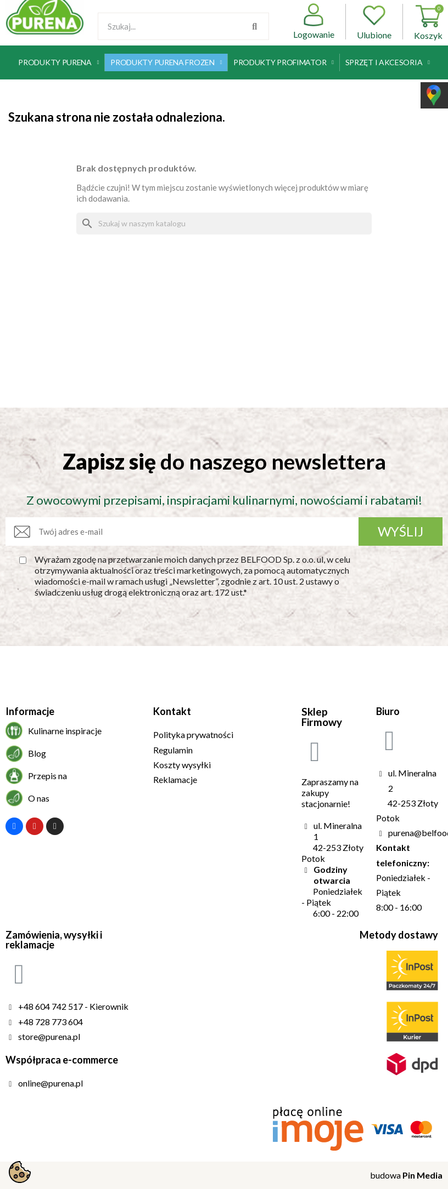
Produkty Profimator (283, 62)
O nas (38, 798)
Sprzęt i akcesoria (387, 62)
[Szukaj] (224, 224)
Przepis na (47, 775)
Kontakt (172, 711)
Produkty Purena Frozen (166, 62)
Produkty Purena (58, 62)
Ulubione (374, 21)
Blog (37, 753)
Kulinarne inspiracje (65, 730)
